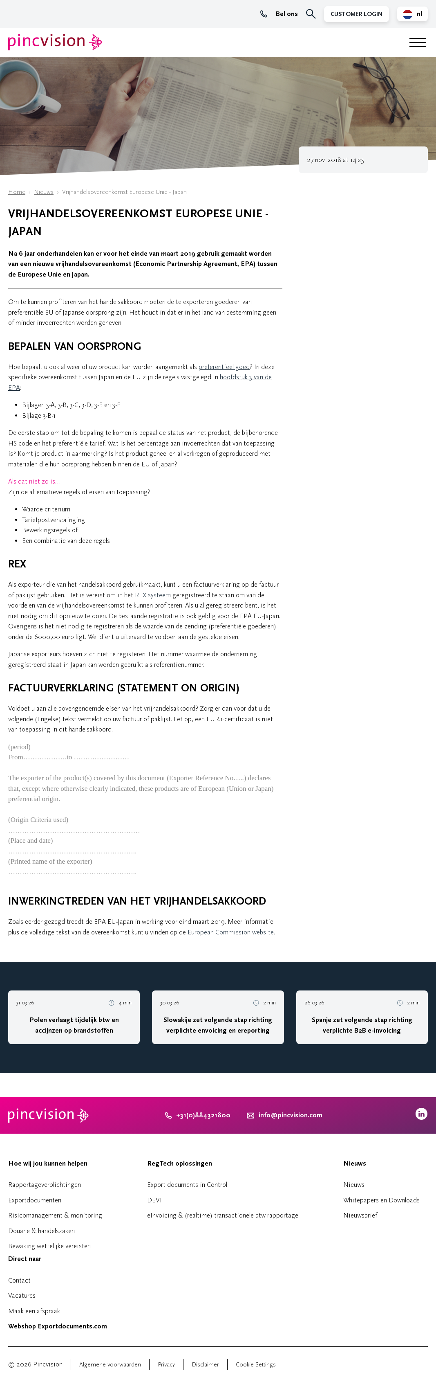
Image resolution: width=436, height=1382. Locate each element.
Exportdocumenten (34, 1200)
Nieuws (44, 192)
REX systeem (153, 595)
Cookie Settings (256, 1364)
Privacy (166, 1364)
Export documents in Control (187, 1184)
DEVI (154, 1200)
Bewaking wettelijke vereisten (49, 1246)
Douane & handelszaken (41, 1231)
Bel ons (279, 14)
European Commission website (231, 932)
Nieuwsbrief (360, 1215)
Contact (19, 1280)
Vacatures (22, 1295)
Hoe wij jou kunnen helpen (47, 1163)
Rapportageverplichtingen (44, 1184)
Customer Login (356, 14)
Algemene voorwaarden (110, 1364)
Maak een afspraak (34, 1311)
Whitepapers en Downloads (381, 1200)
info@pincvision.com (290, 1115)
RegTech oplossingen (179, 1163)
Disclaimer (205, 1364)
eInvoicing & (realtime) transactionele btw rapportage (222, 1215)
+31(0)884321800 (197, 1115)
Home (16, 192)
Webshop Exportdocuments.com (57, 1326)
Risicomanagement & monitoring (55, 1215)
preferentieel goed (224, 367)
